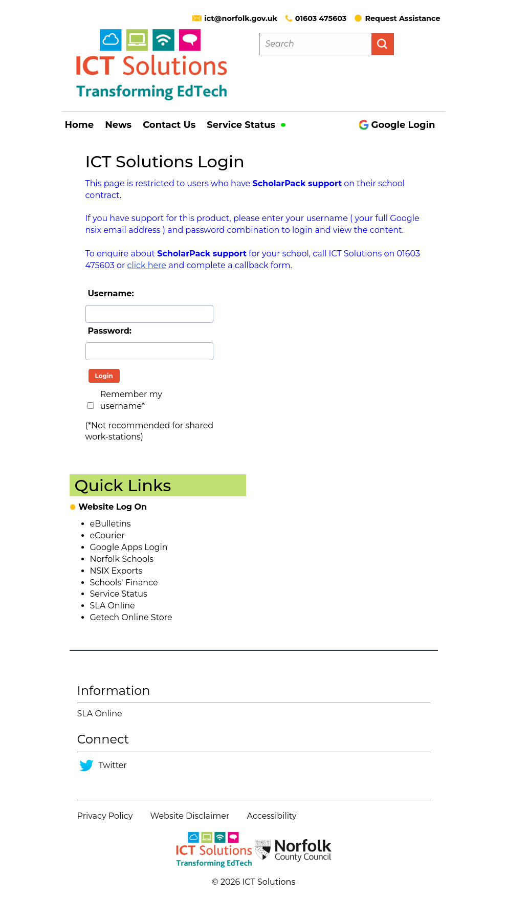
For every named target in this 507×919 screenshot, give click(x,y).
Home (79, 124)
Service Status (246, 124)
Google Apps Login (129, 547)
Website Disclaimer (190, 816)
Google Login (397, 124)
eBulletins (110, 524)
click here (147, 265)
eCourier (107, 535)
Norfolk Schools (122, 559)
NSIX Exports (116, 571)
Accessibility (272, 816)
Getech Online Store (131, 617)
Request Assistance (397, 18)
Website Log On (112, 507)
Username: (111, 293)
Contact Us (169, 124)
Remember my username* (131, 400)
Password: (109, 331)
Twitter (113, 765)
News (118, 124)
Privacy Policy (105, 816)
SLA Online (112, 605)
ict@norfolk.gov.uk (240, 18)
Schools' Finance (124, 582)
